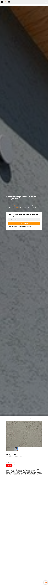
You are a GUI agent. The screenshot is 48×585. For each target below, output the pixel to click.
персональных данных (18, 227)
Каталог (14, 418)
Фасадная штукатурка (23, 418)
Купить (31, 418)
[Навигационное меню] (46, 2)
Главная (8, 418)
